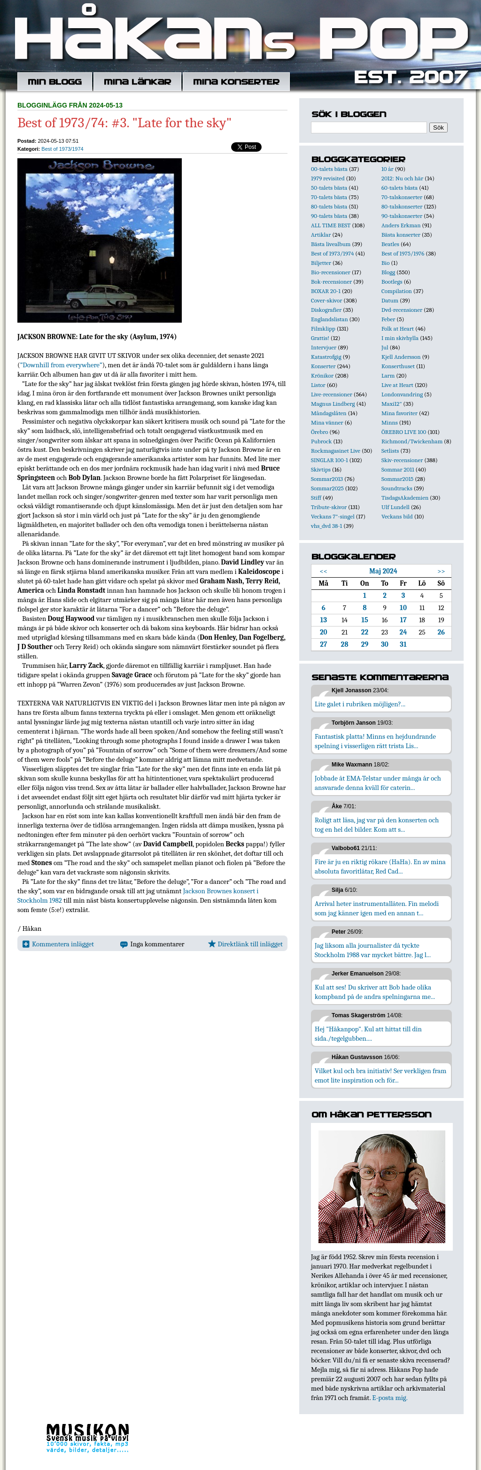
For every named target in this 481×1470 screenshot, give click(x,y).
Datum (389, 300)
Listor (318, 384)
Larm (388, 375)
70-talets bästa (329, 197)
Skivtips (321, 469)
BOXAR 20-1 (326, 290)
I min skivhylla (400, 337)
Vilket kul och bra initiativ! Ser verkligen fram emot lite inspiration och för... (381, 1075)
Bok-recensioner (331, 281)
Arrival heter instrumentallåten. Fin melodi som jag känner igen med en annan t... (377, 908)
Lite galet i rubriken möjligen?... (360, 704)
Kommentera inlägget (58, 944)
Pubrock (321, 441)
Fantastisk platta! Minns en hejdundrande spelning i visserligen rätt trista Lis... (375, 741)
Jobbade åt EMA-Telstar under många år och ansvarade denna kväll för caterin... (378, 783)
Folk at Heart (397, 328)
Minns (389, 422)
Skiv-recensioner (402, 460)
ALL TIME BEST (330, 225)
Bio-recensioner (330, 272)
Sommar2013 (327, 478)
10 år (387, 168)
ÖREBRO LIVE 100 (403, 431)
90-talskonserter (401, 215)
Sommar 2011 (397, 469)
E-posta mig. (389, 1397)
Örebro (319, 431)
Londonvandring (402, 394)
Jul (384, 347)
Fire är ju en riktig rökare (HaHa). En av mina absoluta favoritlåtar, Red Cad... (380, 866)
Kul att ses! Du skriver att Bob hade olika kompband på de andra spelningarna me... (375, 992)
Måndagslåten (329, 413)
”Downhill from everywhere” (61, 365)
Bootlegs (392, 281)
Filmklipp (323, 328)
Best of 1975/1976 (402, 253)
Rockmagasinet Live (335, 450)
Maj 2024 (383, 571)
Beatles (390, 244)
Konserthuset (398, 366)
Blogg (388, 272)
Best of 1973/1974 (62, 149)
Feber (388, 319)
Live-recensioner (331, 394)
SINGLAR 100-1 (329, 460)
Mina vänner (327, 422)
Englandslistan (329, 319)
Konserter (323, 366)
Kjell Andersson (401, 356)
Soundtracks (396, 488)
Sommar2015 (397, 478)
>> (441, 571)
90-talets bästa (329, 215)
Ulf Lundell (395, 507)
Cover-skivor (326, 300)
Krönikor (322, 375)
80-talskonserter (401, 206)
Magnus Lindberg (333, 403)
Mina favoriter (399, 413)
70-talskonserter (401, 197)
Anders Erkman (400, 225)
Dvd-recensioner (401, 309)
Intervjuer (323, 347)
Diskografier (326, 309)
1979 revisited (328, 178)
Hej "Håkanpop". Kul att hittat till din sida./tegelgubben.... (368, 1034)
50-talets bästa (329, 187)
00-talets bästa (329, 168)
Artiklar (321, 234)
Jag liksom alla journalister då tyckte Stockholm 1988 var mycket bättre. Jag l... (373, 950)
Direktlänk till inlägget (245, 944)
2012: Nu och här (402, 178)
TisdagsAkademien (404, 497)
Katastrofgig (326, 356)
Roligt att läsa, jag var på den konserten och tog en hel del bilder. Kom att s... (377, 825)
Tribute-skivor (329, 507)
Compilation (396, 290)
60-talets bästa (399, 187)
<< (324, 571)
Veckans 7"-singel (333, 516)
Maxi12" (391, 403)
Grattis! (320, 337)
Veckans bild (397, 516)
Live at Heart (397, 384)
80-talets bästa (329, 206)
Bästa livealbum (330, 244)
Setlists (390, 450)
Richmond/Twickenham (411, 441)
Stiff (316, 497)
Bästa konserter (400, 234)
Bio (385, 262)
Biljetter (321, 262)
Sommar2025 (327, 488)
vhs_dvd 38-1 (326, 525)
